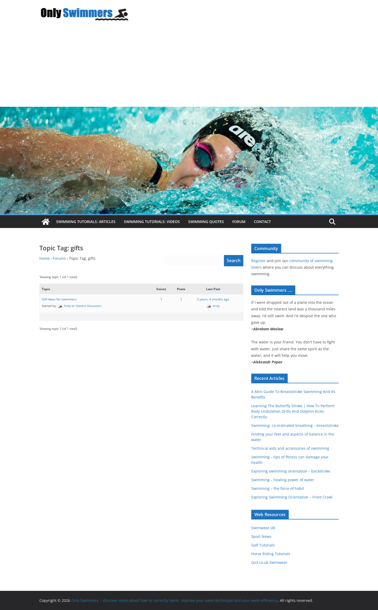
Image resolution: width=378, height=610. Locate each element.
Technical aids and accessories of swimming (290, 448)
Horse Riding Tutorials (270, 553)
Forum (238, 221)
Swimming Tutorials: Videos (152, 221)
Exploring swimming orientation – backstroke (290, 471)
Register (258, 260)
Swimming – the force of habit (277, 488)
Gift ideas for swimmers (59, 299)
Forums (59, 258)
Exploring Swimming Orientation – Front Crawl (292, 497)
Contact (262, 221)
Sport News (261, 536)
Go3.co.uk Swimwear (269, 562)
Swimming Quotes (206, 221)
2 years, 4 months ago (213, 299)
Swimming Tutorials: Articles (86, 221)
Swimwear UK (263, 527)
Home (44, 258)
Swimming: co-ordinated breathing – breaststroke (295, 425)
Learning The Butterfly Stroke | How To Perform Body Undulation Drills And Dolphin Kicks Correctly (293, 411)
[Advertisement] (189, 67)
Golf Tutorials (263, 545)
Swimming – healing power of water (282, 479)
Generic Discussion (89, 306)
